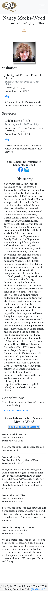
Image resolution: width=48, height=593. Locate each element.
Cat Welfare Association (15, 410)
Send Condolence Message (24, 427)
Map (7, 96)
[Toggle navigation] (42, 6)
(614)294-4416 (38, 589)
